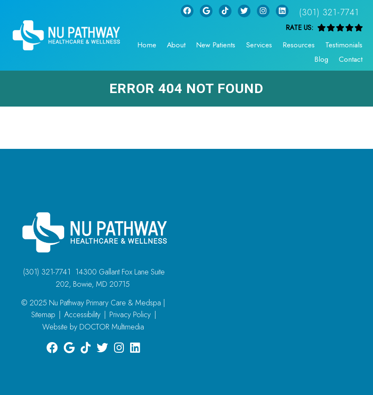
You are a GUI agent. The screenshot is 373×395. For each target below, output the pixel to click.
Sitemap (43, 314)
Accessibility (82, 314)
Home (146, 45)
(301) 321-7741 (329, 12)
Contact (350, 59)
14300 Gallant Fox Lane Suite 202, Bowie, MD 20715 (110, 278)
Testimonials (343, 45)
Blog (321, 59)
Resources (299, 45)
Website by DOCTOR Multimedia (93, 326)
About (176, 45)
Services (259, 45)
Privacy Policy (130, 314)
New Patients (215, 45)
